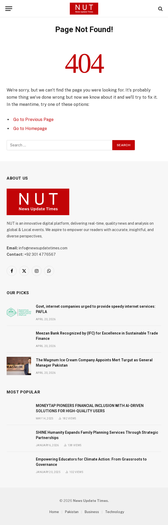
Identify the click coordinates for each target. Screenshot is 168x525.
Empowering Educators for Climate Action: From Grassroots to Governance (91, 462)
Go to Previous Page (33, 119)
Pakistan (72, 512)
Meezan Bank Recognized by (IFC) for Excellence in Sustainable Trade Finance (97, 336)
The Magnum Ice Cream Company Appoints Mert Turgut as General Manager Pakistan (94, 362)
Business (92, 512)
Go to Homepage (30, 128)
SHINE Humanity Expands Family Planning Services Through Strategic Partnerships (97, 435)
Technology (114, 512)
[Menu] (8, 9)
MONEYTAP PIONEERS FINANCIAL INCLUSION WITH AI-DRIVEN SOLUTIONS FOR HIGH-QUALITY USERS (90, 408)
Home (54, 512)
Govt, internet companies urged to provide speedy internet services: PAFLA (96, 309)
